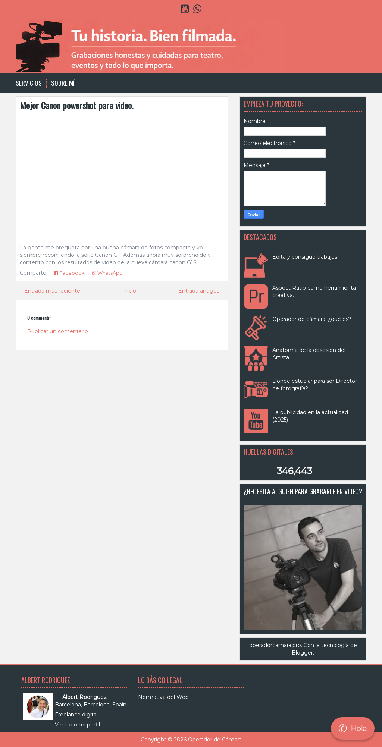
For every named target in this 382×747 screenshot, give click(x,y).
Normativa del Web (163, 697)
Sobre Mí (63, 83)
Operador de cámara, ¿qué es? (311, 319)
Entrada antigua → (202, 290)
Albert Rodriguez (84, 697)
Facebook (69, 273)
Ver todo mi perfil (77, 724)
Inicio (129, 290)
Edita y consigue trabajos (304, 256)
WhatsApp (107, 273)
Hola (352, 728)
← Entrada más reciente (49, 290)
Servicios (29, 83)
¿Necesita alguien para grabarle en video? (303, 491)
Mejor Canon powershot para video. (76, 105)
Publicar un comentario (57, 331)
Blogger (302, 652)
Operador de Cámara (215, 739)
